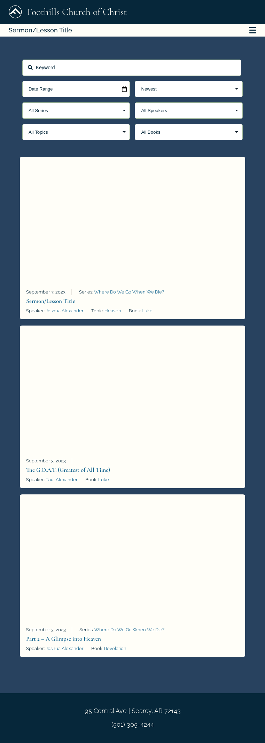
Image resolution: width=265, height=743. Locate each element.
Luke (147, 310)
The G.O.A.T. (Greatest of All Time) (68, 470)
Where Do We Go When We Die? (129, 292)
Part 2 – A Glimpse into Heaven (63, 638)
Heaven (112, 310)
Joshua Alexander (65, 310)
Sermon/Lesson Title (132, 30)
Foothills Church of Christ (68, 11)
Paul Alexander (62, 479)
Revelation (115, 648)
